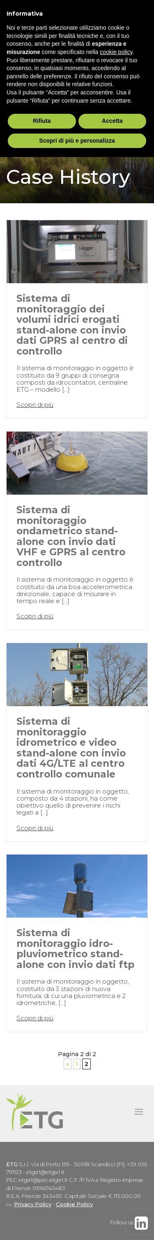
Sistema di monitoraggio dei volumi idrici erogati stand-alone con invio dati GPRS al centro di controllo (72, 324)
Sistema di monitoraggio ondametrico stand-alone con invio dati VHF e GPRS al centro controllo (70, 536)
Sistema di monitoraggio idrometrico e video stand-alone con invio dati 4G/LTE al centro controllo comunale (71, 747)
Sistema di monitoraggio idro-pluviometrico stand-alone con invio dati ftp (75, 948)
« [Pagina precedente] (67, 1064)
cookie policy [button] (116, 52)
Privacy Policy (32, 1204)
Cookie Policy (74, 1204)
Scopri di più (34, 405)
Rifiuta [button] (42, 120)
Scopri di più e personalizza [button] (77, 140)
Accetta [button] (112, 120)
